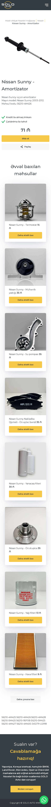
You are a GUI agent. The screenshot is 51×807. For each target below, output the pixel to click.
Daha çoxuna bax (25, 699)
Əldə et (25, 138)
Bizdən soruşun (25, 789)
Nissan (40, 20)
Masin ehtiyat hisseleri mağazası (20, 20)
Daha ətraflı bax (25, 235)
